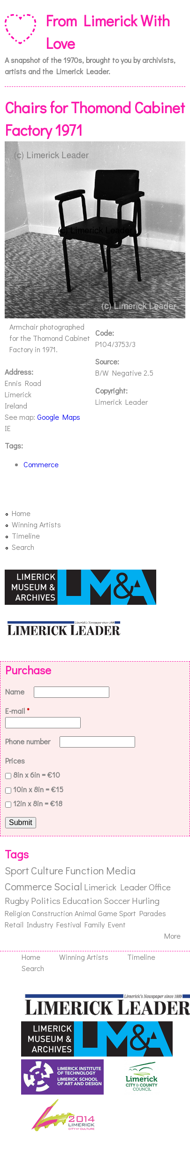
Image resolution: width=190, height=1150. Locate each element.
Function (84, 870)
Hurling (146, 900)
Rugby (17, 900)
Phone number (28, 741)
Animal (85, 913)
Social (68, 886)
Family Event (105, 924)
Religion (17, 913)
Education (82, 900)
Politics (46, 900)
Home (21, 513)
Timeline (26, 535)
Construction (52, 913)
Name (15, 691)
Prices (15, 760)
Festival (68, 924)
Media (121, 870)
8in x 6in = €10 (36, 775)
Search (23, 547)
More (172, 936)
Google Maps (58, 417)
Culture (47, 870)
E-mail (17, 711)
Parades (152, 913)
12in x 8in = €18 (37, 803)
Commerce (41, 464)
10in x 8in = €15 (38, 789)
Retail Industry (29, 924)
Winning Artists (36, 524)
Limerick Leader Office (127, 887)
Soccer (117, 900)
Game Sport (117, 913)
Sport (17, 870)
